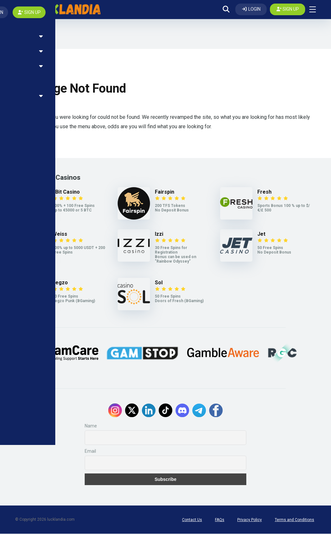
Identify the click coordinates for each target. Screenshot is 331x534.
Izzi (159, 234)
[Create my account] (287, 9)
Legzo (60, 283)
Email (90, 451)
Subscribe (165, 479)
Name (91, 426)
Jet (261, 234)
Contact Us (192, 520)
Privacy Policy (249, 520)
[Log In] (251, 9)
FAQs (219, 520)
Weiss (59, 234)
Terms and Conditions (294, 520)
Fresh (264, 192)
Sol (159, 283)
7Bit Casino (66, 192)
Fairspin (164, 192)
